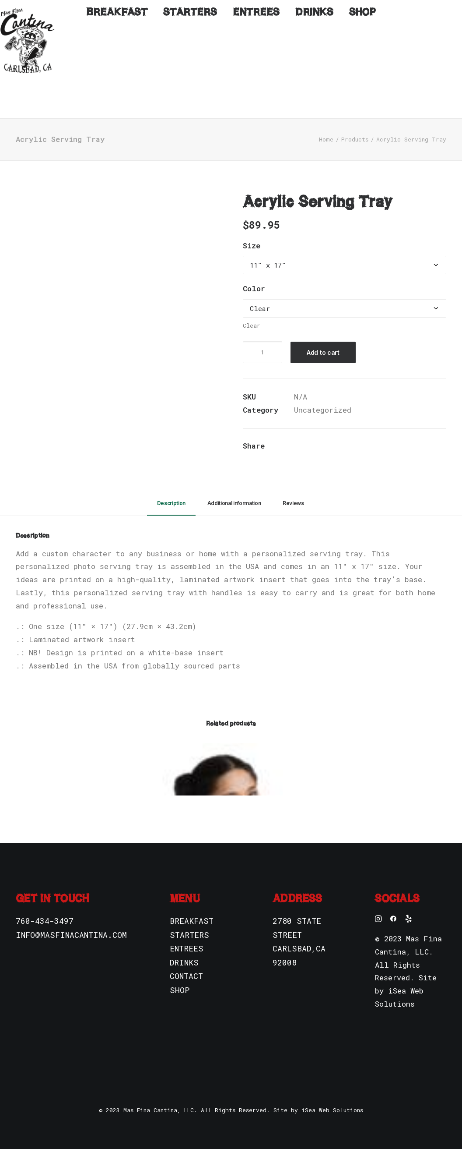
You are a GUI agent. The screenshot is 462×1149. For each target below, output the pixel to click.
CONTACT (186, 963)
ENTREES (186, 935)
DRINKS (184, 949)
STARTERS (189, 921)
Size (251, 232)
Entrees (256, 93)
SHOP (179, 977)
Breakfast (116, 93)
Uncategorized (322, 397)
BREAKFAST (192, 907)
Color (254, 275)
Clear (251, 312)
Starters (190, 93)
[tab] (171, 493)
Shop (362, 93)
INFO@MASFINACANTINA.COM (71, 921)
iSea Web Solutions (332, 1097)
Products (354, 126)
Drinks (314, 93)
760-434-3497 (45, 907)
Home (326, 126)
